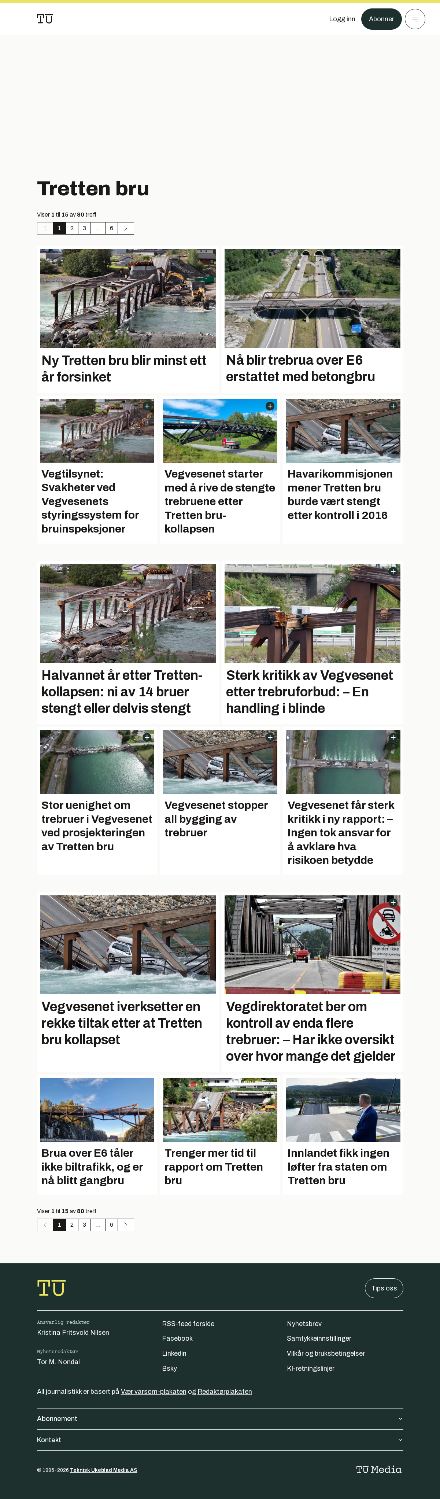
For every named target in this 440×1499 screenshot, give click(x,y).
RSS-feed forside (188, 1323)
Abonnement (220, 1418)
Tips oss (384, 1288)
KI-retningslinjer (310, 1368)
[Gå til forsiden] (45, 19)
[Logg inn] (342, 19)
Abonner (381, 19)
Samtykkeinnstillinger (319, 1338)
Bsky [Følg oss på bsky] (169, 1368)
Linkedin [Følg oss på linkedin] (174, 1353)
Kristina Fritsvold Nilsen (73, 1332)
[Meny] (415, 19)
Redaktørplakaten (224, 1391)
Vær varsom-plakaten (153, 1391)
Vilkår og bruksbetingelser (326, 1353)
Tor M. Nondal (58, 1362)
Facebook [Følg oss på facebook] (177, 1338)
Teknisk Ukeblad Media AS (103, 1470)
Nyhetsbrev (304, 1323)
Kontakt (220, 1440)
